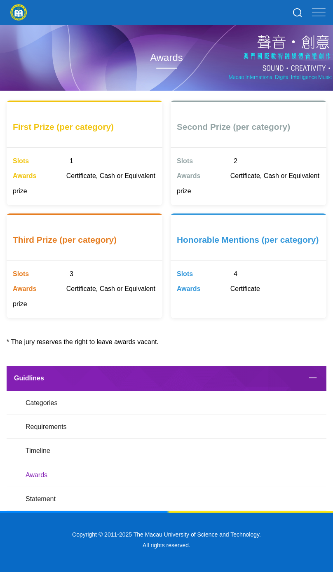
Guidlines (29, 378)
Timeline (38, 450)
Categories (41, 402)
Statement (41, 498)
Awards (36, 474)
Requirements (46, 426)
